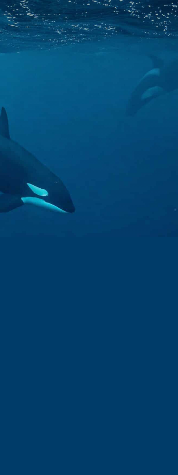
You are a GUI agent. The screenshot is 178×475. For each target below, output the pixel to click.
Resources (19, 14)
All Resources (33, 14)
